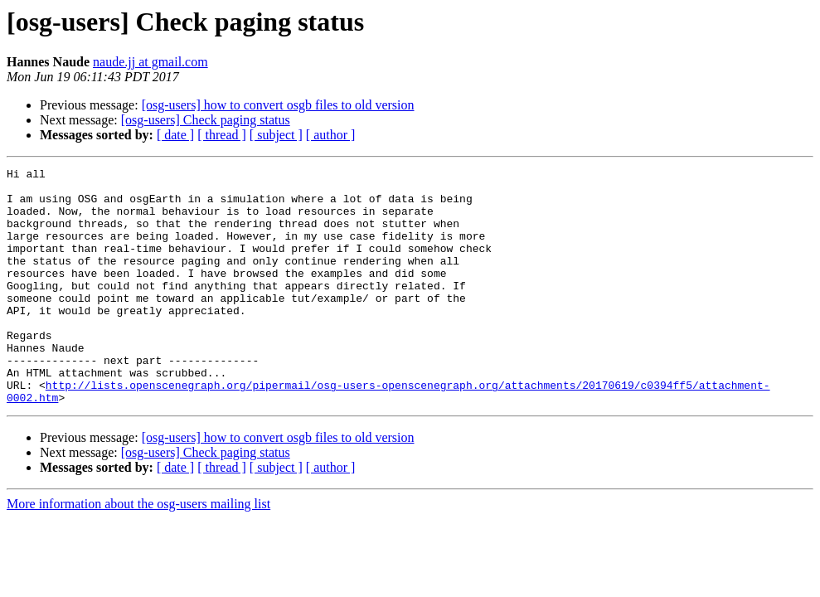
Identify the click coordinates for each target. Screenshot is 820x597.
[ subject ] (276, 135)
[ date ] (175, 135)
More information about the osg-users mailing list (138, 551)
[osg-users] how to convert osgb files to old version (278, 105)
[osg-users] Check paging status (205, 120)
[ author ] (331, 135)
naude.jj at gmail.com (150, 62)
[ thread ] (221, 135)
